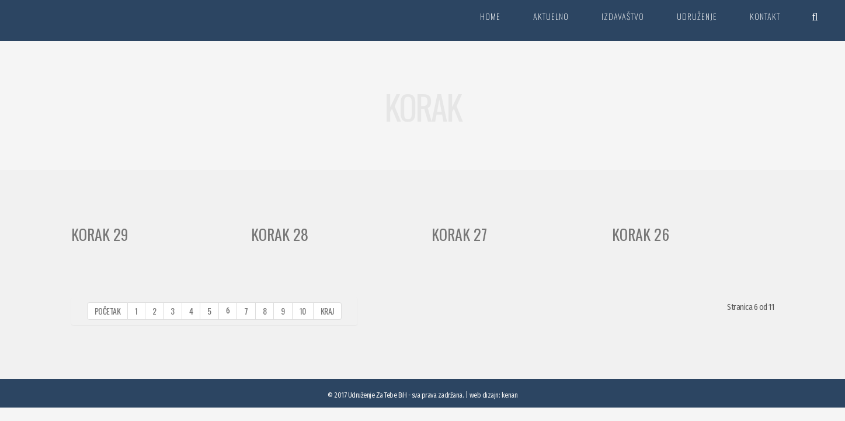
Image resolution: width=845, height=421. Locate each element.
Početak (108, 311)
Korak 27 (459, 234)
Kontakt (765, 16)
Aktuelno (551, 16)
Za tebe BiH (73, 20)
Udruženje (697, 16)
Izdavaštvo (622, 16)
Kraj (327, 311)
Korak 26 (640, 234)
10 (303, 311)
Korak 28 (279, 234)
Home (490, 16)
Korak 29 (99, 234)
